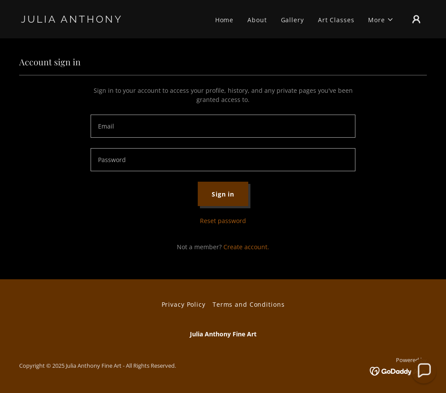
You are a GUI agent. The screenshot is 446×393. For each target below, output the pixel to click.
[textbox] (223, 126)
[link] (77, 20)
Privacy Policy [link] (184, 304)
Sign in (223, 194)
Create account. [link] (246, 247)
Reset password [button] (223, 221)
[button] (381, 19)
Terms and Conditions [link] (249, 304)
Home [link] (224, 20)
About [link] (257, 20)
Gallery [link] (292, 20)
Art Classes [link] (336, 20)
